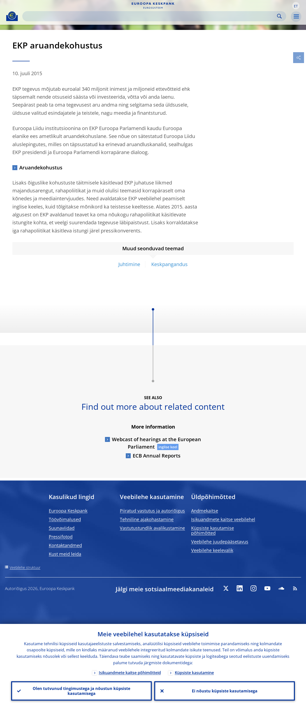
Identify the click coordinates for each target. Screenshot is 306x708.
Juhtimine (129, 264)
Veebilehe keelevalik (212, 550)
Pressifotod (61, 537)
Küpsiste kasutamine (194, 672)
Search (279, 16)
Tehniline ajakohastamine (147, 519)
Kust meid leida (65, 554)
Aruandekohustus (40, 167)
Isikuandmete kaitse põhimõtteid (130, 672)
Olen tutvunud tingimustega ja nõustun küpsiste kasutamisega (81, 691)
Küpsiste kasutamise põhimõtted (212, 530)
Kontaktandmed (65, 545)
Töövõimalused (65, 519)
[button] (296, 5)
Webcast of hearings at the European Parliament (156, 443)
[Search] (150, 16)
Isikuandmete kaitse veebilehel (223, 519)
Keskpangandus (169, 264)
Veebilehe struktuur (25, 567)
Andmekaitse (204, 511)
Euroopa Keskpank (68, 511)
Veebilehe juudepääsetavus (219, 542)
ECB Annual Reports (156, 455)
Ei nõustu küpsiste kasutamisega (224, 691)
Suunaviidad (62, 528)
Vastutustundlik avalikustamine (152, 528)
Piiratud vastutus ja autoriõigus (152, 511)
